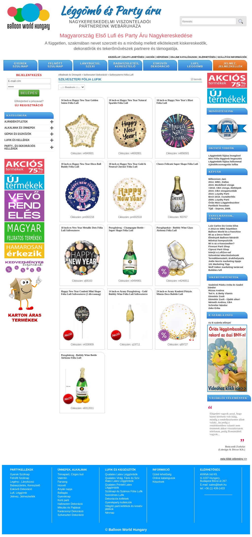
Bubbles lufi (215, 270)
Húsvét (62, 485)
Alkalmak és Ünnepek (19, 127)
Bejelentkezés (29, 75)
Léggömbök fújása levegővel (224, 155)
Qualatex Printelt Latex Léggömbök (118, 486)
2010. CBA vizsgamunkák (222, 190)
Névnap (109, 512)
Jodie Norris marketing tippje (224, 261)
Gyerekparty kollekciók (118, 502)
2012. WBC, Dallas (218, 182)
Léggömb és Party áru (110, 10)
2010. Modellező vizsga (221, 185)
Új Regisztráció (29, 105)
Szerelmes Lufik (114, 494)
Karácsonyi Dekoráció (70, 511)
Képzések (163, 57)
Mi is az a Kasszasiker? (221, 243)
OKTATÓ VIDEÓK (221, 148)
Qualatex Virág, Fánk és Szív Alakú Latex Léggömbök (122, 479)
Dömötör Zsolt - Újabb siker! (224, 299)
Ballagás (63, 492)
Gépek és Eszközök (17, 134)
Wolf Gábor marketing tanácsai (225, 267)
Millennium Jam (217, 179)
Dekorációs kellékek (117, 498)
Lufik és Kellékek (17, 140)
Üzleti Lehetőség (133, 57)
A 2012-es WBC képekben (222, 228)
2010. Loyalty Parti (218, 193)
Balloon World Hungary (127, 530)
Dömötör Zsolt (216, 296)
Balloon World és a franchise (224, 231)
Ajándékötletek (16, 121)
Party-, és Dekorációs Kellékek (19, 147)
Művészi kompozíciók (220, 240)
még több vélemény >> (233, 459)
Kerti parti (63, 500)
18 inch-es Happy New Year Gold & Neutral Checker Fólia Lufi (127, 165)
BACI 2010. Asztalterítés (221, 196)
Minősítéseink (221, 111)
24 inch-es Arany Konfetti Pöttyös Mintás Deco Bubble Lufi (174, 292)
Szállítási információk (232, 57)
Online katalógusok (164, 477)
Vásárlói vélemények (228, 398)
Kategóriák (16, 115)
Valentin (62, 477)
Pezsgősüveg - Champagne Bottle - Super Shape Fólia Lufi (127, 229)
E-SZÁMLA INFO (221, 315)
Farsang (62, 481)
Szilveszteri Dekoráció (95, 75)
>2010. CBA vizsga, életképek (224, 187)
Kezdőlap (114, 57)
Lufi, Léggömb (195, 65)
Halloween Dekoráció (70, 503)
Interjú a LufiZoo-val (219, 252)
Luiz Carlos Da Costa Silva (223, 225)
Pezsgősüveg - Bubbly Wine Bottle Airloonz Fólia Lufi (79, 356)
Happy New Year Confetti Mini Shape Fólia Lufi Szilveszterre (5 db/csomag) (81, 292)
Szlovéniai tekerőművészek (223, 255)
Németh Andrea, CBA (220, 302)
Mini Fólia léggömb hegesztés (225, 158)
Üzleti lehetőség (162, 474)
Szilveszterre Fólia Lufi (122, 75)
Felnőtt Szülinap (55, 65)
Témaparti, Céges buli (71, 474)
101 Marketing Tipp (219, 264)
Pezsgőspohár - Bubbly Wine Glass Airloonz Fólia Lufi (175, 229)
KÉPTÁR (215, 171)
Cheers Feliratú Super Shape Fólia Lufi (177, 164)
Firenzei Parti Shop (219, 246)
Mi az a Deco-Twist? (219, 234)
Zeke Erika (214, 308)
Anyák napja (65, 489)
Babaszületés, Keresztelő (126, 65)
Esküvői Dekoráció (160, 65)
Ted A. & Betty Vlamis (220, 293)
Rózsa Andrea (216, 290)
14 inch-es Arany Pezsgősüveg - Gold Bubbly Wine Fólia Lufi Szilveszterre (128, 292)
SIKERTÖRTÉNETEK (224, 277)
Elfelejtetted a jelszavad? (29, 101)
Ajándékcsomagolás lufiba (223, 164)
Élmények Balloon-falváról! (223, 237)
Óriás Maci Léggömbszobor (223, 202)
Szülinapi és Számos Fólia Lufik (123, 491)
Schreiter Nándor (218, 305)
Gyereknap (64, 496)
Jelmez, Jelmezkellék (230, 65)
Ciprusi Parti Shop (218, 249)
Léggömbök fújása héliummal (225, 161)
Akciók (150, 57)
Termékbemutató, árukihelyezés (226, 258)
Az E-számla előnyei (219, 322)
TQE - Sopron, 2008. (219, 208)
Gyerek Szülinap (20, 65)
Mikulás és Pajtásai (69, 507)
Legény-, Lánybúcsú (22, 481)
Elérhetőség (207, 57)
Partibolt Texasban (218, 205)
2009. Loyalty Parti (218, 199)
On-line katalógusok (183, 57)
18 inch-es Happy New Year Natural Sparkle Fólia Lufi (127, 101)
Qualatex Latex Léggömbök (121, 474)
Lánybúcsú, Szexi (90, 65)
